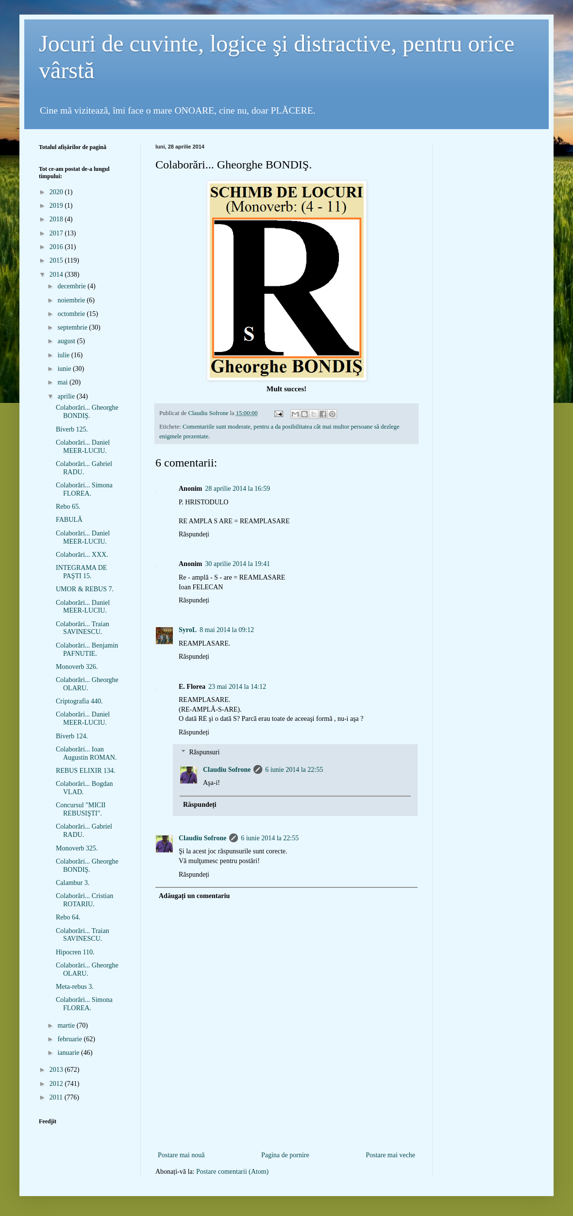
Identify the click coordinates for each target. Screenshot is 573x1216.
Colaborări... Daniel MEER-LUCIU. (83, 446)
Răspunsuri (204, 752)
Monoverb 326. (77, 666)
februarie (70, 1039)
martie (66, 1025)
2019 (57, 205)
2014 (57, 274)
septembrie (73, 327)
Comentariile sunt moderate (217, 426)
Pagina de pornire (285, 1155)
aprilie (66, 396)
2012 (57, 1083)
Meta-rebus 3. (75, 986)
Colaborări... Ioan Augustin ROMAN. (86, 753)
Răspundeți (194, 534)
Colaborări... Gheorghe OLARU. (87, 684)
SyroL (188, 629)
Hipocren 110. (75, 952)
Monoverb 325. (77, 848)
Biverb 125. (72, 429)
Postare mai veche (390, 1155)
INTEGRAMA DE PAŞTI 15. (81, 572)
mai (63, 382)
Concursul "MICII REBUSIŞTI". (81, 809)
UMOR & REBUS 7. (85, 589)
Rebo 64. (68, 917)
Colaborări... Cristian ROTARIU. (84, 900)
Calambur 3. (72, 882)
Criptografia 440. (79, 701)
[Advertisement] (286, 1133)
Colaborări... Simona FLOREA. (84, 489)
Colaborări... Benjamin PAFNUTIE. (87, 649)
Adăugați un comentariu (194, 896)
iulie (64, 355)
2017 (57, 233)
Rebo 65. (68, 506)
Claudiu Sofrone (227, 769)
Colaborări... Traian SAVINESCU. (82, 628)
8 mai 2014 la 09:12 (227, 629)
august (67, 341)
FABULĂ (69, 519)
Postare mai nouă (181, 1155)
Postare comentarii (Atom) (232, 1171)
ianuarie (69, 1052)
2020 (57, 192)
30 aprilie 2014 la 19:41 (237, 563)
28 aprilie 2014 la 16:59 (237, 488)
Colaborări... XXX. (82, 554)
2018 (57, 219)
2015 (57, 260)
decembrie (72, 286)
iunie (65, 368)
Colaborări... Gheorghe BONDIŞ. (87, 411)
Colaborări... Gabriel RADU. (84, 468)
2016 (57, 246)
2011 (57, 1097)
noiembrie (71, 300)
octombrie (71, 313)
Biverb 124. (72, 736)
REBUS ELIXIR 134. (86, 770)
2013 (57, 1069)
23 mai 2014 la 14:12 (237, 686)
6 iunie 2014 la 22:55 (294, 769)
